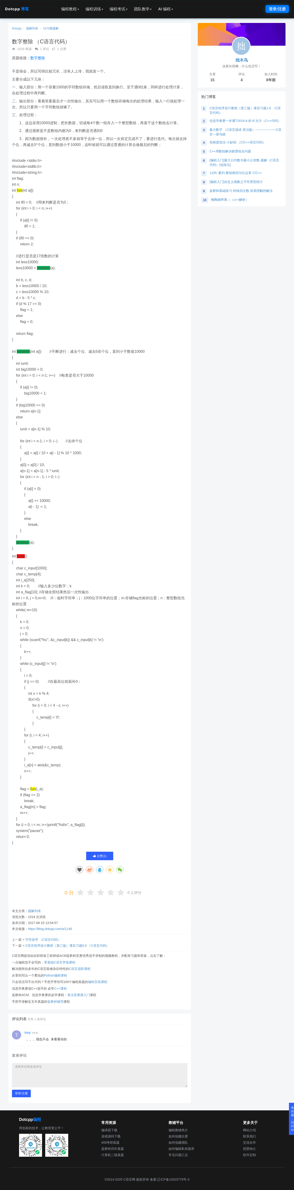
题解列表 (32, 28)
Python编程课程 (55, 975)
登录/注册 (277, 9)
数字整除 (37, 58)
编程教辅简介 (178, 1130)
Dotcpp (17, 9)
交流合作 (249, 1142)
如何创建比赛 (178, 1136)
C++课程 (60, 988)
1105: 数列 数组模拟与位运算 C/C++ (235, 173)
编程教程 (70, 9)
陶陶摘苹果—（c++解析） (230, 200)
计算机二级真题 (112, 1155)
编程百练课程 (97, 982)
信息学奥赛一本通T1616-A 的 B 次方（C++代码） (245, 121)
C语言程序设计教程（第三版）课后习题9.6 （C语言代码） (67, 945)
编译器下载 (109, 1130)
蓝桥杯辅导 (55, 1001)
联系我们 (249, 1136)
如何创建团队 (178, 1142)
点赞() (99, 856)
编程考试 (118, 9)
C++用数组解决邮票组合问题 (230, 151)
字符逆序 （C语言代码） (43, 939)
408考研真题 (110, 1142)
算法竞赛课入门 (78, 995)
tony (28, 1032)
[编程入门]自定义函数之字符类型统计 (236, 182)
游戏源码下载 (111, 1136)
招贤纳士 (249, 1149)
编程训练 (94, 9)
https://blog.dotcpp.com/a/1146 (50, 929)
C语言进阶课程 (79, 969)
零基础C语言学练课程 (59, 962)
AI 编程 (165, 9)
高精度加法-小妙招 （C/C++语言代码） (237, 142)
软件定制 (249, 1155)
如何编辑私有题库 (181, 1149)
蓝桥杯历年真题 (112, 1149)
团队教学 (143, 9)
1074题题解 (51, 28)
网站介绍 (249, 1130)
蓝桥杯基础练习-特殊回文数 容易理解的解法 (241, 191)
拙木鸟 (241, 60)
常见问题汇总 (178, 1155)
